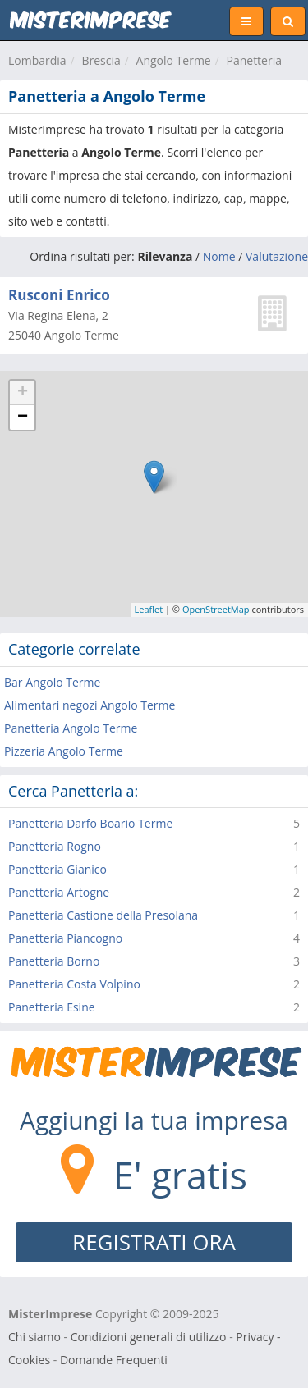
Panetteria (254, 60)
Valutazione (277, 256)
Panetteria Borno (53, 961)
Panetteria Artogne (58, 892)
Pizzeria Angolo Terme (63, 751)
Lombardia (37, 60)
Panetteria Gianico (57, 869)
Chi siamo (34, 1337)
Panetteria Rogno (54, 846)
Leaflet (149, 609)
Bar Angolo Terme (52, 682)
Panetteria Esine (51, 1007)
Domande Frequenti (114, 1359)
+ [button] (22, 393)
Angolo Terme (173, 60)
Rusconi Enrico (59, 294)
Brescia (100, 60)
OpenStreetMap (216, 609)
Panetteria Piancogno (65, 938)
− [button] (22, 417)
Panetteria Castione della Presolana (103, 915)
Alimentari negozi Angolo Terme (89, 705)
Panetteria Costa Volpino (74, 984)
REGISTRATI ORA (154, 1242)
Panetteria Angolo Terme (70, 728)
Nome (219, 256)
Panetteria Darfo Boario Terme (90, 823)
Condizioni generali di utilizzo (149, 1337)
